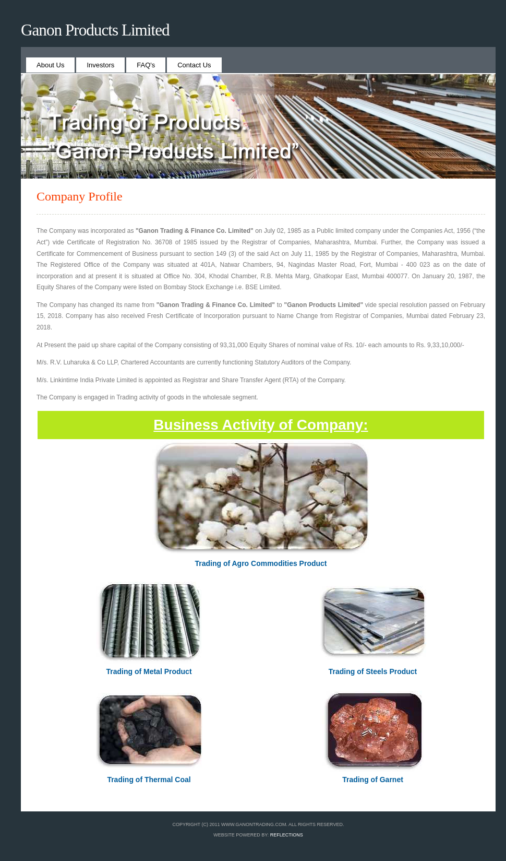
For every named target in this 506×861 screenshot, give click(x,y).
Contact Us (194, 65)
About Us (50, 65)
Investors (100, 65)
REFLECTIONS (286, 835)
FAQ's (146, 65)
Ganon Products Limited (95, 30)
